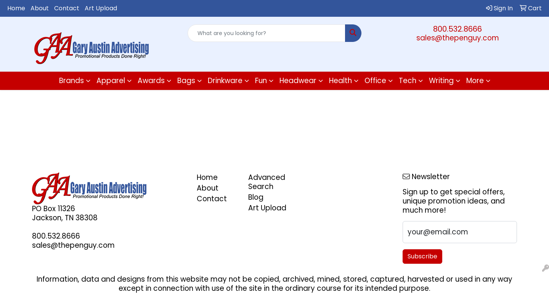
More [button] (475, 80)
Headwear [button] (297, 80)
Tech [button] (407, 80)
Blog (255, 197)
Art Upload (101, 8)
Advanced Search (266, 182)
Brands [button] (71, 80)
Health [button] (340, 80)
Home (16, 8)
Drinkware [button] (225, 80)
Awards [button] (151, 80)
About (39, 8)
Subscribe (422, 256)
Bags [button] (186, 80)
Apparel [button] (110, 80)
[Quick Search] (266, 33)
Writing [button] (441, 80)
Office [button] (375, 80)
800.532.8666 (457, 29)
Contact (66, 8)
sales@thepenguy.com (457, 38)
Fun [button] (261, 80)
